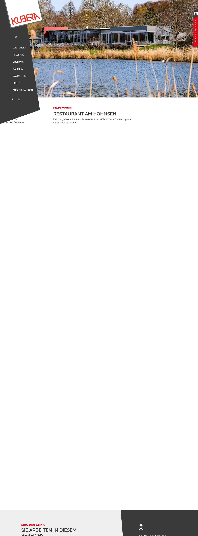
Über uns (18, 62)
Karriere (18, 69)
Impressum (189, 530)
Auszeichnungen (23, 90)
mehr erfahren (28, 309)
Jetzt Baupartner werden (195, 32)
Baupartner (20, 76)
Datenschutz (177, 530)
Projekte (18, 55)
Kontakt (18, 83)
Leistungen (19, 47)
